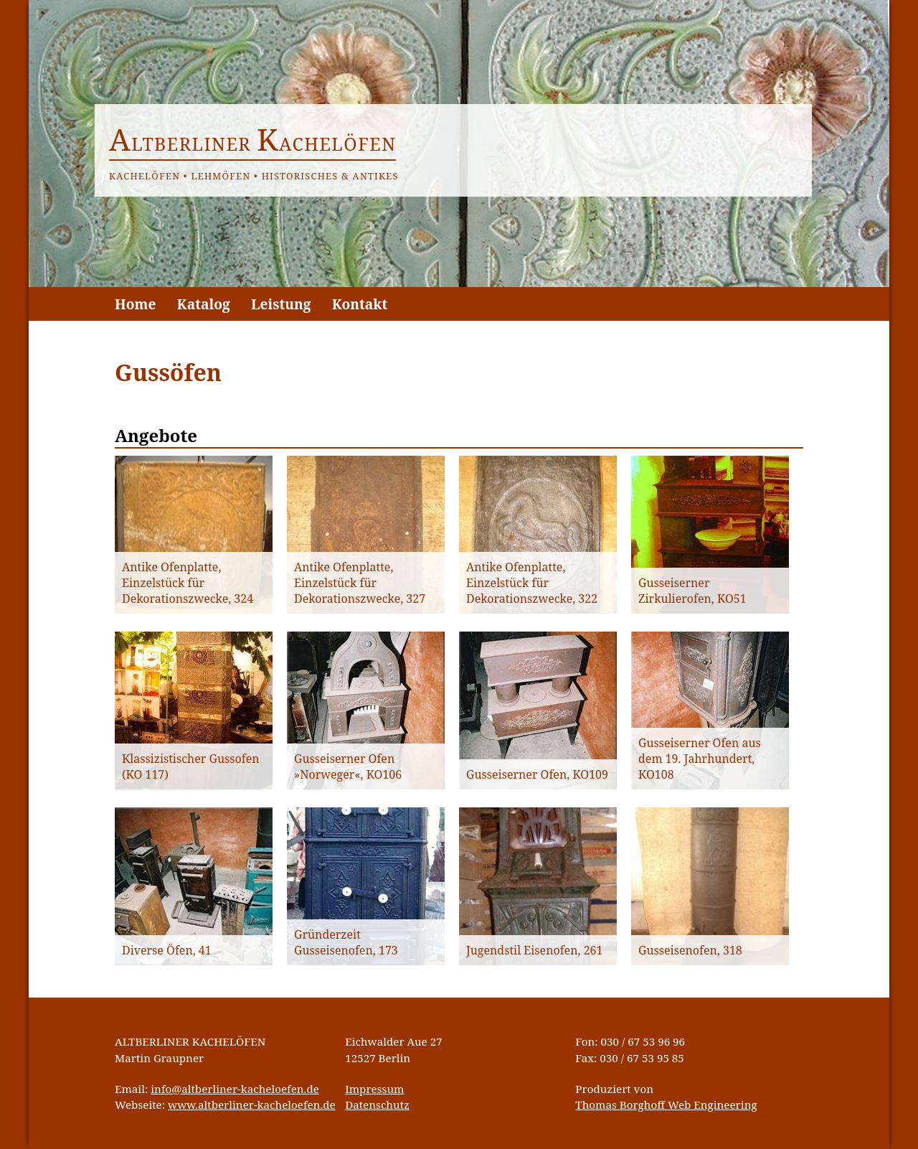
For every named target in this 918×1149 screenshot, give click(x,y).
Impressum (374, 1089)
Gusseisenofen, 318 (690, 950)
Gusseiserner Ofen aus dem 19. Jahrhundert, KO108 (699, 758)
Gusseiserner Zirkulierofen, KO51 (692, 590)
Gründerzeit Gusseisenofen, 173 (346, 942)
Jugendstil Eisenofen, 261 (534, 950)
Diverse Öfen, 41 (167, 950)
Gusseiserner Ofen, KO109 (537, 774)
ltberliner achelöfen (253, 143)
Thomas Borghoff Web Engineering (666, 1104)
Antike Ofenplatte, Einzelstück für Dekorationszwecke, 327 (359, 582)
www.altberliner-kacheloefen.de (252, 1104)
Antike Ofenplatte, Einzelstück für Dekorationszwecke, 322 (531, 582)
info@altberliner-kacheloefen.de (235, 1089)
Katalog (203, 304)
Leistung (281, 304)
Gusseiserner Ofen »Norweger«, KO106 (348, 766)
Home (135, 304)
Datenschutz (377, 1104)
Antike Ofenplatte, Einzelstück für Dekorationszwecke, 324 (187, 582)
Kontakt (360, 304)
